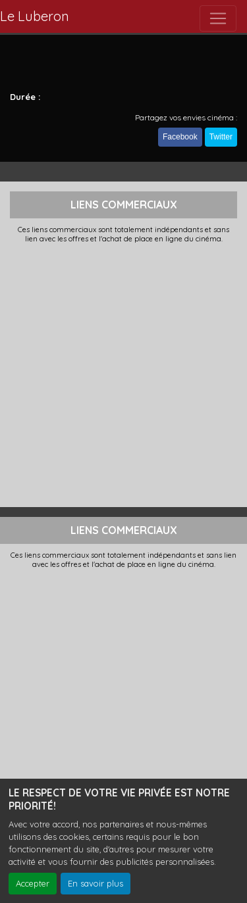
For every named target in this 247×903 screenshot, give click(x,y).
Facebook (180, 136)
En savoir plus (95, 883)
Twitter (221, 136)
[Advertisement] (123, 374)
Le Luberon (34, 16)
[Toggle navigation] (218, 18)
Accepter (32, 883)
